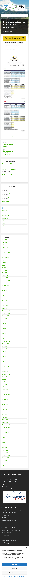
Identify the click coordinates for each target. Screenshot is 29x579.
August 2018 (5, 463)
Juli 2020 (4, 407)
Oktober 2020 (5, 399)
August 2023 (5, 321)
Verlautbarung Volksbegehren (10, 189)
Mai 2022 (4, 356)
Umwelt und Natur (6, 231)
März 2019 (4, 447)
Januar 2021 (5, 392)
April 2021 (4, 384)
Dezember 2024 (6, 280)
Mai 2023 (4, 328)
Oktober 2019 (5, 430)
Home (4, 31)
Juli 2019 (4, 437)
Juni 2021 (4, 381)
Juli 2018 (4, 465)
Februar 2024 (5, 305)
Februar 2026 (5, 245)
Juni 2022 (4, 354)
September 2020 (6, 402)
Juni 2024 (4, 295)
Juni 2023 (4, 326)
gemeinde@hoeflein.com (10, 519)
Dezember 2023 (6, 310)
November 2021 (6, 369)
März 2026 (4, 242)
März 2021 (4, 387)
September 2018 (6, 460)
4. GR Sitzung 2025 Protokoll (9, 197)
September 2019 (6, 432)
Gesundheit (5, 218)
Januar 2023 (5, 338)
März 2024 (4, 303)
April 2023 (4, 331)
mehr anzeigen (6, 201)
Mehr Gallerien (6, 180)
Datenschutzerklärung (15, 576)
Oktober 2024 (5, 285)
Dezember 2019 (6, 424)
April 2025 (4, 270)
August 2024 (5, 290)
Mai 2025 (4, 267)
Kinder (3, 223)
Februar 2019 (5, 450)
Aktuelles (9, 31)
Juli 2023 (4, 323)
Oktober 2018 (5, 457)
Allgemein (13, 136)
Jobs (3, 220)
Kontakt (3, 484)
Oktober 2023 (5, 315)
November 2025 (6, 252)
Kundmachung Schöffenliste (9, 193)
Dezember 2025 (6, 250)
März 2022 (4, 361)
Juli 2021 (4, 379)
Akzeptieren (14, 564)
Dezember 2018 (6, 455)
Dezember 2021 (6, 366)
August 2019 (5, 435)
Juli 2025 (4, 262)
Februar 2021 (5, 389)
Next (4, 149)
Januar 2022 (5, 364)
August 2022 (5, 348)
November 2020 (6, 397)
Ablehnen (14, 568)
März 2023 (4, 333)
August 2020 (5, 404)
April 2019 (4, 445)
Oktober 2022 (5, 343)
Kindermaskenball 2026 (8, 174)
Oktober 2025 (5, 255)
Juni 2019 (4, 440)
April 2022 (4, 359)
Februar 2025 (5, 275)
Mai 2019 (4, 442)
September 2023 (6, 318)
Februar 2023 (5, 336)
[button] (26, 547)
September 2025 (6, 257)
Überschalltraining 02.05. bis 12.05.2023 (8, 152)
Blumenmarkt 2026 (7, 163)
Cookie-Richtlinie (7, 576)
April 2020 (4, 414)
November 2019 (6, 427)
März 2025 (4, 272)
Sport (3, 228)
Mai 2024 (4, 298)
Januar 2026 (5, 247)
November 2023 (6, 313)
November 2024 (6, 283)
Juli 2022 (4, 351)
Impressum (23, 576)
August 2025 (5, 260)
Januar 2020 (5, 422)
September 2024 (6, 288)
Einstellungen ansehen (14, 573)
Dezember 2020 (6, 394)
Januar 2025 (5, 277)
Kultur (3, 225)
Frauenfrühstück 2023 (8, 145)
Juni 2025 (4, 265)
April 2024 (4, 300)
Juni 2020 (4, 409)
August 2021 (5, 376)
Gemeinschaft (19, 136)
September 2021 (6, 374)
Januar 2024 (5, 308)
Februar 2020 (5, 419)
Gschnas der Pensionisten (9, 169)
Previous (5, 142)
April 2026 (4, 239)
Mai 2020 (4, 412)
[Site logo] (14, 11)
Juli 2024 (4, 293)
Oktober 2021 (5, 371)
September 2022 (6, 346)
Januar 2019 (5, 452)
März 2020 (4, 417)
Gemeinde (4, 213)
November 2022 (6, 341)
